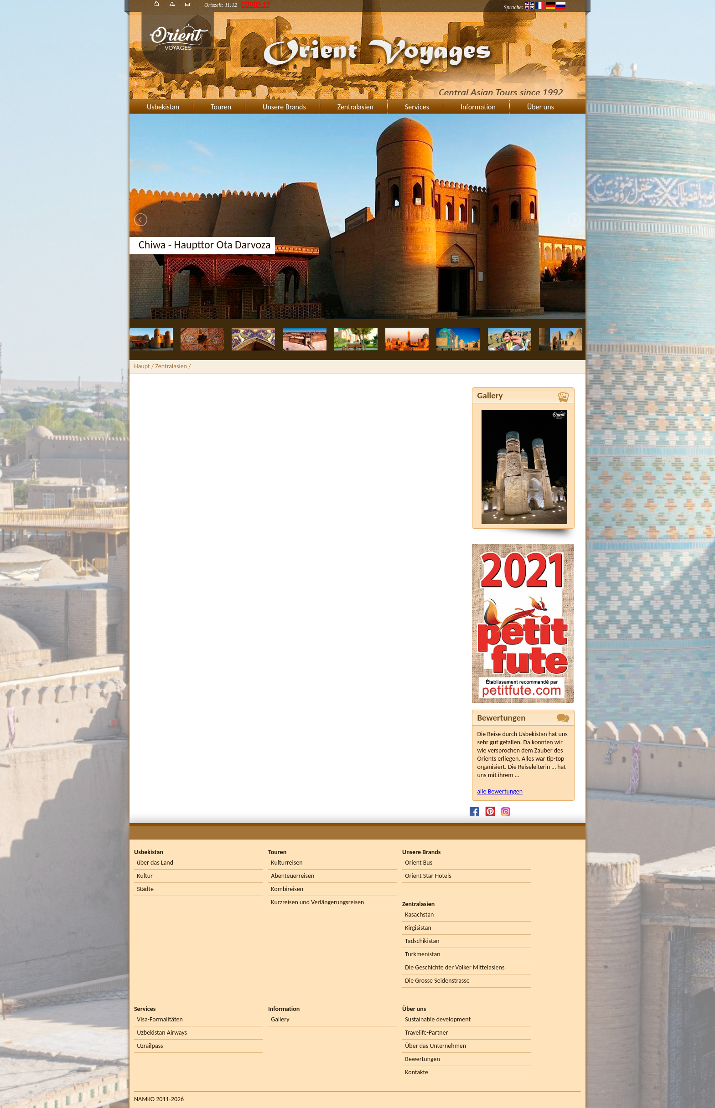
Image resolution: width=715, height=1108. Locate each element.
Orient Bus (418, 862)
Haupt (142, 366)
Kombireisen (287, 889)
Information (478, 107)
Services (417, 107)
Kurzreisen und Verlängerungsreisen (317, 902)
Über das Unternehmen (435, 1046)
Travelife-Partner (426, 1032)
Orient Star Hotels (428, 876)
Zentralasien (355, 107)
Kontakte (416, 1072)
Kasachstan (419, 914)
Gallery (280, 1019)
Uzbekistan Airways (162, 1032)
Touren (221, 107)
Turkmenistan (422, 954)
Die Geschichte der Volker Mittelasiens (454, 967)
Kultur (145, 876)
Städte (145, 889)
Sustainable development (438, 1019)
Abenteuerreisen (292, 876)
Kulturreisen (286, 862)
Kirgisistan (418, 928)
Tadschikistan (422, 941)
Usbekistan (163, 107)
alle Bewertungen (500, 791)
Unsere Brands (284, 107)
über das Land (155, 862)
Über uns (540, 107)
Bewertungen (422, 1059)
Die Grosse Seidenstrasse (437, 980)
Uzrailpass (150, 1046)
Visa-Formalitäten (159, 1019)
